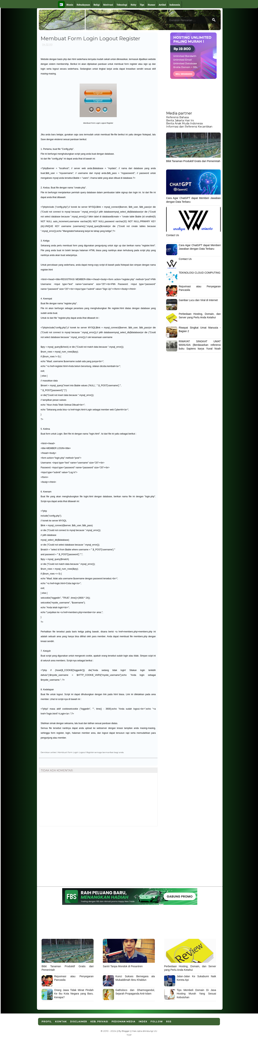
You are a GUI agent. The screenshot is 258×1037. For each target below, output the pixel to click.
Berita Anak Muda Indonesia (184, 123)
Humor (151, 4)
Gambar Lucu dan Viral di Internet (198, 300)
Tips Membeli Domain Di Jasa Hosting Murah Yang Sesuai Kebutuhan (196, 994)
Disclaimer (78, 1021)
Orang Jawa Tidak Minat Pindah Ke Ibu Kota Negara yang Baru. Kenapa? (74, 994)
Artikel (162, 4)
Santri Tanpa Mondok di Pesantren (123, 966)
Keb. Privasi (99, 1021)
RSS (168, 1021)
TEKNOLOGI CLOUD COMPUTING (199, 272)
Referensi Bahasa (177, 117)
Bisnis (69, 4)
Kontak (61, 1021)
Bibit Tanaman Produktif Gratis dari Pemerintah (193, 161)
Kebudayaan (83, 4)
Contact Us (172, 235)
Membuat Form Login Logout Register (75, 752)
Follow (157, 1021)
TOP (129, 1035)
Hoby (133, 4)
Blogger (126, 1031)
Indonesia (174, 4)
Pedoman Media (123, 1021)
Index (143, 1021)
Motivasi (108, 4)
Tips (142, 4)
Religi (97, 4)
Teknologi (122, 4)
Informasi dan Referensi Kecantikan (189, 126)
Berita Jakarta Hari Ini (180, 120)
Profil (47, 1021)
